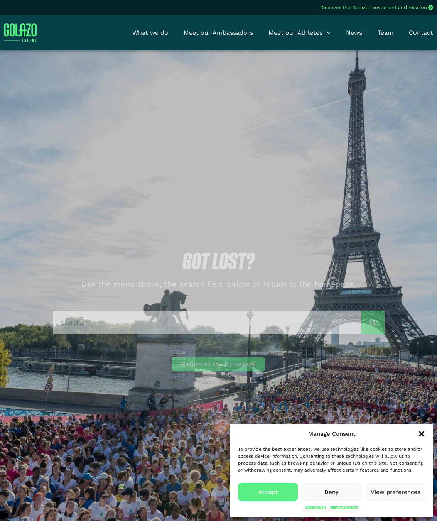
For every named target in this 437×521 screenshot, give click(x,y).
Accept (268, 492)
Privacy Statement (344, 508)
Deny (331, 492)
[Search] (373, 322)
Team (385, 32)
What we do (150, 32)
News (354, 32)
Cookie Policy (315, 508)
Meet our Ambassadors (218, 32)
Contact (421, 32)
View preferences (395, 492)
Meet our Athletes (299, 33)
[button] (421, 434)
